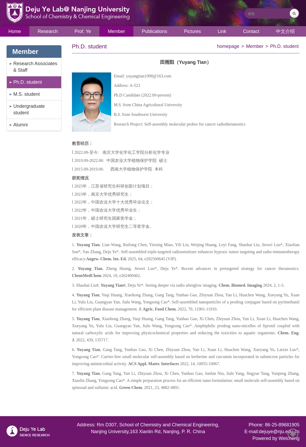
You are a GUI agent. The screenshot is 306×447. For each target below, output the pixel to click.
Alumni (20, 124)
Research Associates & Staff (35, 67)
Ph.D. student (27, 82)
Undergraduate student (29, 109)
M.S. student (26, 94)
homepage (228, 46)
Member (254, 46)
